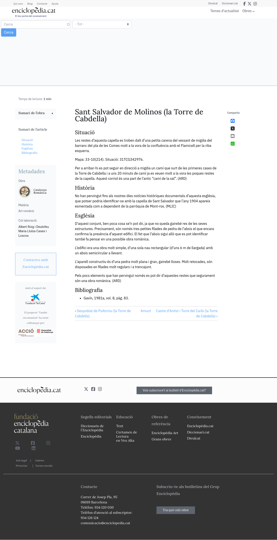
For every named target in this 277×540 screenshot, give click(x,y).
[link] (35, 113)
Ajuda (55, 3)
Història (27, 144)
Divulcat (213, 3)
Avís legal (21, 460)
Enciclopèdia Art (165, 433)
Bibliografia (29, 153)
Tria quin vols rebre (176, 510)
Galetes (39, 460)
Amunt (145, 311)
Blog (29, 3)
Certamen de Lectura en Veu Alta (126, 436)
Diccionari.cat (230, 3)
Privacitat (21, 465)
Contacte (42, 3)
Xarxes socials (43, 465)
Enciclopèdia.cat (200, 426)
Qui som (18, 3)
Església (27, 148)
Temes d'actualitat (224, 11)
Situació (27, 140)
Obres (247, 11)
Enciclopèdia (91, 436)
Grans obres (161, 439)
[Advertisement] (207, 51)
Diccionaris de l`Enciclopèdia (92, 428)
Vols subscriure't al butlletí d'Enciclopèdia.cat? (174, 390)
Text (119, 426)
